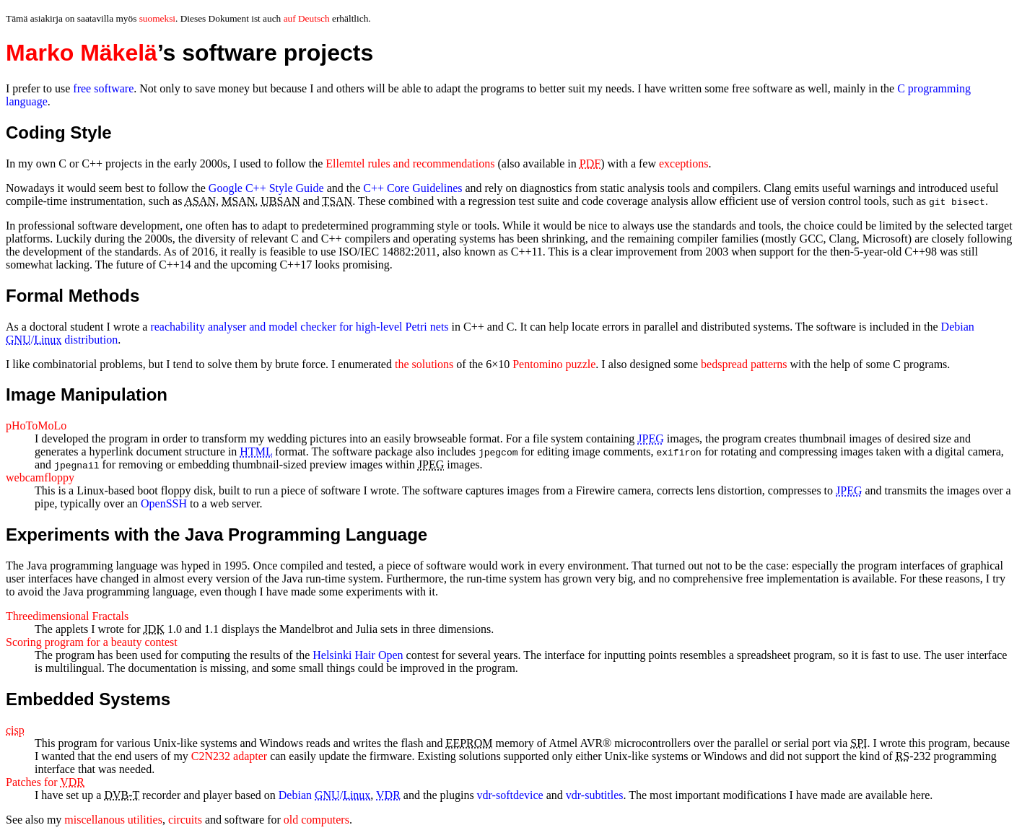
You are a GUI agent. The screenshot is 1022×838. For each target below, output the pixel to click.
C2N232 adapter (229, 756)
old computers (316, 819)
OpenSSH (164, 503)
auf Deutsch (307, 18)
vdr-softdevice (510, 795)
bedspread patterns (744, 364)
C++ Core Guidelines (412, 188)
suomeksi (157, 18)
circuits (185, 819)
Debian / (325, 795)
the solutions (424, 364)
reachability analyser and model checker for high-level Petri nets (299, 326)
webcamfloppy (40, 477)
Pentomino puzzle (553, 364)
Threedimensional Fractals (67, 616)
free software (103, 88)
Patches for (45, 782)
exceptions (683, 163)
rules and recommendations (410, 163)
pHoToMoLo (36, 425)
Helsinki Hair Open (358, 655)
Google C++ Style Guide (266, 188)
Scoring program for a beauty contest (92, 642)
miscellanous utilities (113, 819)
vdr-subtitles (595, 795)
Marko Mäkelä (81, 53)
